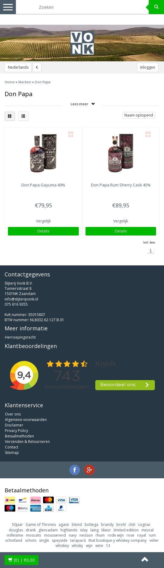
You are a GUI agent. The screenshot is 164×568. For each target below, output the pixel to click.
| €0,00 (21, 560)
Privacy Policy (16, 430)
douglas (16, 530)
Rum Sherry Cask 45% (121, 185)
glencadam (48, 530)
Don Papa (42, 82)
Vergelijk (43, 221)
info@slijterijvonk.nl (21, 299)
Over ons (13, 414)
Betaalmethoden (19, 436)
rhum (100, 535)
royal (141, 535)
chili (132, 524)
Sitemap (12, 452)
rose (130, 535)
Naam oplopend (138, 115)
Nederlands (18, 67)
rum (152, 535)
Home (10, 82)
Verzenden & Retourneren (27, 441)
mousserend (55, 535)
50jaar (17, 524)
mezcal (147, 530)
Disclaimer (14, 425)
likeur (106, 530)
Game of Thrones (41, 524)
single (44, 540)
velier (154, 540)
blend (77, 524)
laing (94, 530)
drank (31, 530)
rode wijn (116, 535)
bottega (91, 524)
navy (73, 535)
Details (43, 231)
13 (108, 545)
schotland (13, 540)
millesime (15, 535)
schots (30, 540)
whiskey (62, 545)
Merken (24, 82)
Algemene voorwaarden (26, 419)
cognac (144, 524)
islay (84, 530)
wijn (89, 545)
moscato (33, 535)
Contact (11, 447)
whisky (77, 545)
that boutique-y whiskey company (118, 540)
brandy (107, 524)
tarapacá (78, 540)
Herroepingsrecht (20, 337)
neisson (86, 535)
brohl (121, 524)
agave (64, 524)
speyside (59, 540)
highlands (68, 530)
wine (99, 545)
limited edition (126, 530)
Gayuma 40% (43, 185)
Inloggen (147, 67)
